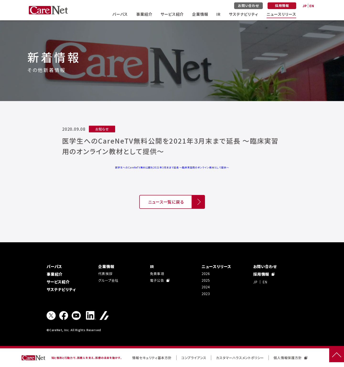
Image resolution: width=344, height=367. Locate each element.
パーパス (120, 14)
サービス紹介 (172, 14)
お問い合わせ (248, 5)
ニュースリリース (281, 14)
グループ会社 (108, 280)
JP (304, 6)
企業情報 (200, 14)
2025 (206, 280)
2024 (206, 287)
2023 (206, 293)
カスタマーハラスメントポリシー (240, 357)
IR (218, 14)
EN (311, 6)
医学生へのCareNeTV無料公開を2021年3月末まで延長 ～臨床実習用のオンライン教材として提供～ (172, 167)
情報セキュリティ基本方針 (152, 357)
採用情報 (282, 5)
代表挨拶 (105, 273)
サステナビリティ (243, 14)
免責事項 (157, 273)
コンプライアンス (193, 357)
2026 (206, 273)
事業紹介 (144, 14)
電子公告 (160, 280)
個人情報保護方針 (290, 357)
